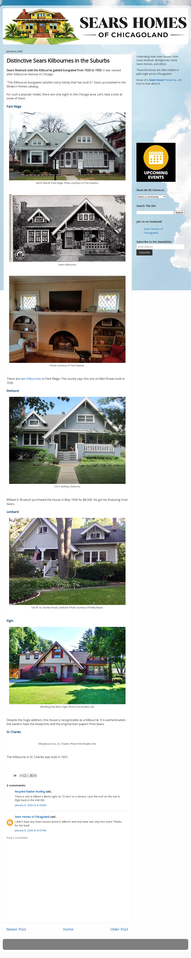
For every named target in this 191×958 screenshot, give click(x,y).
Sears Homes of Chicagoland (32, 816)
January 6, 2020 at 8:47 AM (30, 830)
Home (68, 929)
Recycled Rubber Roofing (30, 791)
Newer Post (16, 929)
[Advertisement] (159, 113)
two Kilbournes (31, 379)
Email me (171, 80)
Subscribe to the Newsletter (154, 241)
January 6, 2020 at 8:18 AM (30, 805)
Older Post (119, 929)
